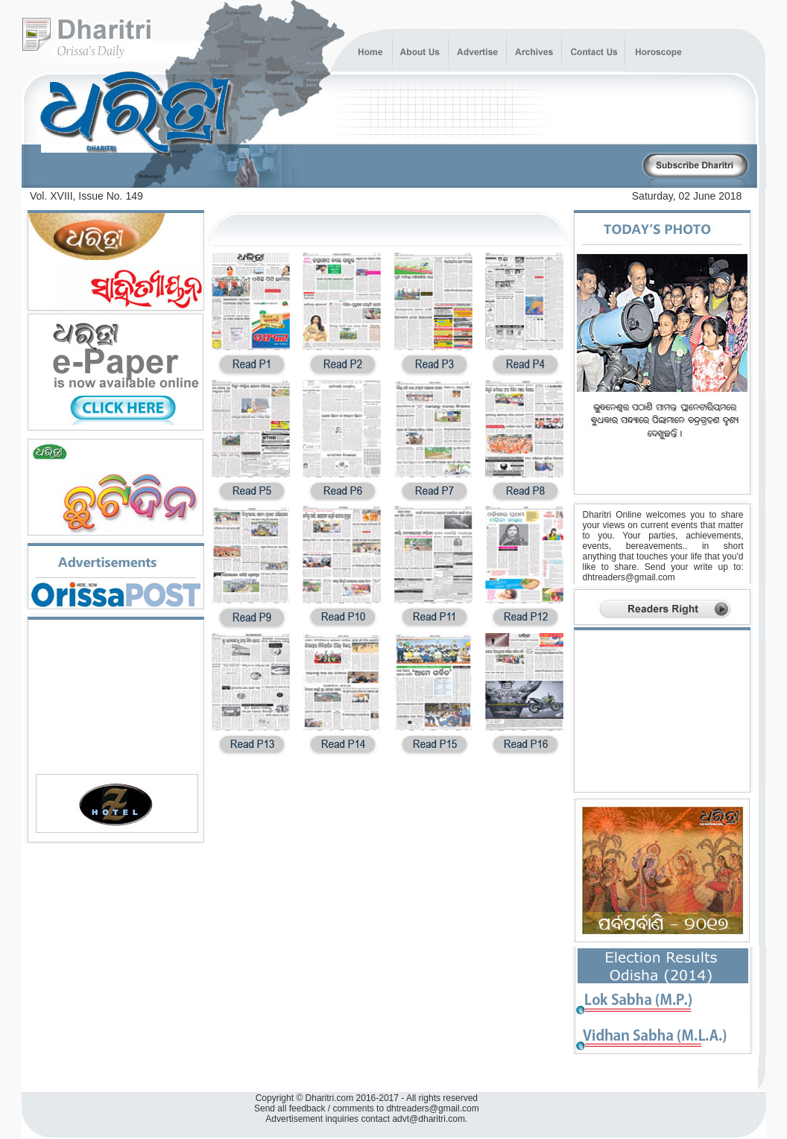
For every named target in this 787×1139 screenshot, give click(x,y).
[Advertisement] (465, 166)
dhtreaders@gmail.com (629, 577)
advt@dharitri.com (428, 1119)
